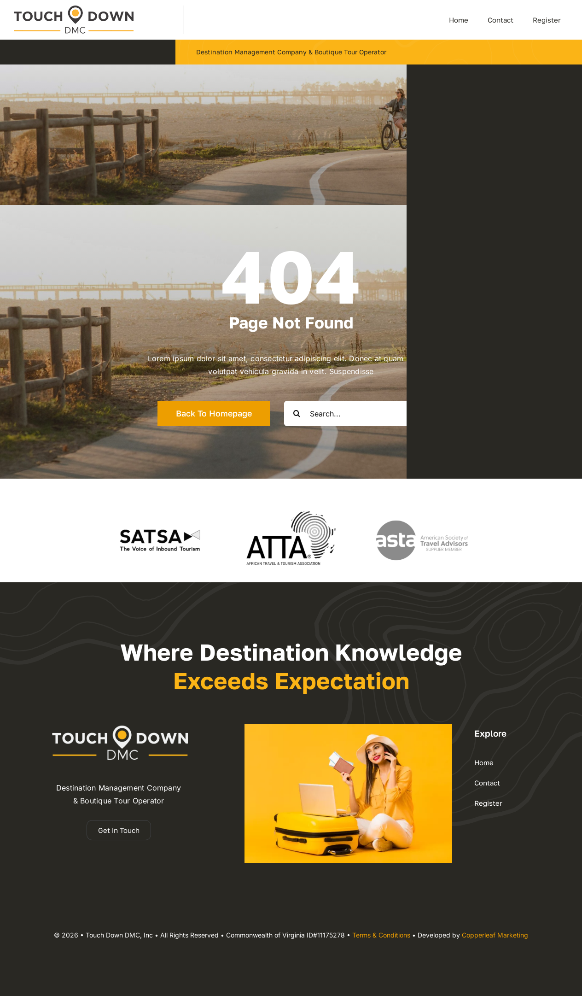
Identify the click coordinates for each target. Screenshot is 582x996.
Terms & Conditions (381, 935)
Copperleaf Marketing (495, 935)
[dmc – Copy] (74, 9)
